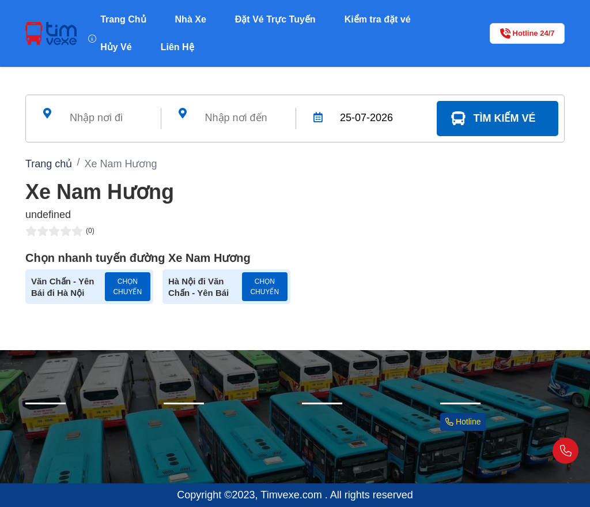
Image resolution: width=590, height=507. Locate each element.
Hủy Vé (115, 47)
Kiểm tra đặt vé (378, 19)
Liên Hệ (177, 47)
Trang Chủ (123, 19)
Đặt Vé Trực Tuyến (275, 19)
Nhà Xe (190, 19)
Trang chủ (48, 164)
